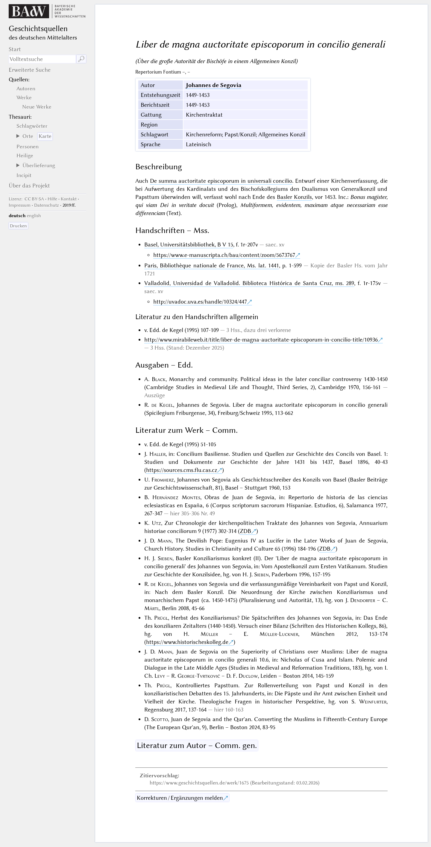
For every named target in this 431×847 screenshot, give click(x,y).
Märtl (151, 608)
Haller (157, 453)
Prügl (161, 617)
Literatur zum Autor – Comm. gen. (197, 745)
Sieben (165, 558)
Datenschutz (46, 205)
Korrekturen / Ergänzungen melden (180, 797)
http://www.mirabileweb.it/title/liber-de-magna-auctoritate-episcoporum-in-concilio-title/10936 (261, 339)
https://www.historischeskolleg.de (187, 642)
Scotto (159, 719)
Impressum (20, 205)
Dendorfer (362, 600)
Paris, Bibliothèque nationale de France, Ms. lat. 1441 (211, 265)
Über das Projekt (29, 185)
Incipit (23, 175)
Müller (209, 633)
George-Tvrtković (198, 675)
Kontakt (69, 199)
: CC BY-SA (26, 199)
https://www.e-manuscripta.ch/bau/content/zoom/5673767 (224, 255)
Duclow (248, 675)
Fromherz (162, 479)
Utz (156, 523)
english (34, 215)
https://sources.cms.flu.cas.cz (181, 470)
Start (15, 49)
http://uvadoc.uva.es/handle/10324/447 (200, 301)
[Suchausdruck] (42, 59)
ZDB (245, 531)
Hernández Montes (176, 497)
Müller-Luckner (278, 633)
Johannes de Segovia (213, 85)
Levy (159, 675)
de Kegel (162, 404)
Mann (164, 540)
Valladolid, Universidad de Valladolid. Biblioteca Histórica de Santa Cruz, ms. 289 (249, 283)
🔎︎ (81, 59)
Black (159, 379)
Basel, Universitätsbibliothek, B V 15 (188, 244)
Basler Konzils (294, 197)
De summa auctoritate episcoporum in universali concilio (221, 180)
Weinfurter (372, 701)
